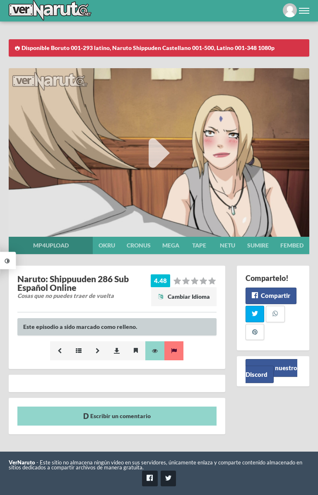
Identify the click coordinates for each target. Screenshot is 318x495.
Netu (227, 245)
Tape (199, 245)
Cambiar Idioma (184, 296)
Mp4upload (51, 245)
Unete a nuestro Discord (271, 371)
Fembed (292, 245)
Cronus (139, 245)
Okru (107, 245)
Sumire (258, 245)
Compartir (271, 295)
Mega (170, 245)
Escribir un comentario (117, 415)
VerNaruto (22, 462)
